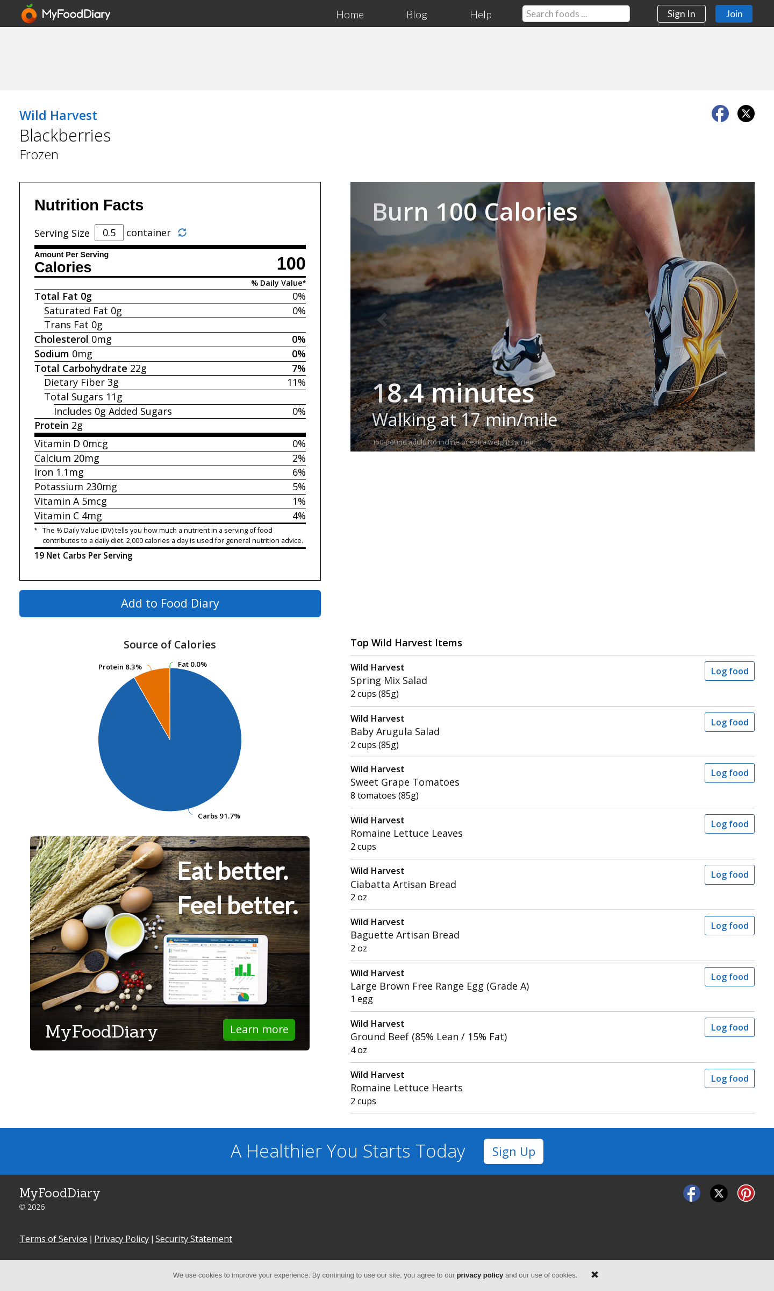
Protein (51, 425)
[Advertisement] (387, 58)
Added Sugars (140, 411)
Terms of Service (53, 1239)
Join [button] (734, 13)
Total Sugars (73, 396)
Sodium (51, 353)
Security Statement (193, 1239)
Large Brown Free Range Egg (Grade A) (502, 979)
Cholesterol (61, 339)
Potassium (58, 486)
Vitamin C (56, 515)
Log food (730, 671)
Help (481, 14)
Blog (416, 14)
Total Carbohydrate (80, 368)
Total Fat (56, 296)
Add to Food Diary (170, 603)
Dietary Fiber (74, 382)
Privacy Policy (121, 1239)
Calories (63, 267)
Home (350, 14)
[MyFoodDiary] (67, 13)
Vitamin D (57, 443)
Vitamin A (56, 501)
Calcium (52, 458)
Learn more (259, 1029)
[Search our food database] (576, 13)
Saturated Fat (76, 310)
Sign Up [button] (513, 1151)
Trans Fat (66, 324)
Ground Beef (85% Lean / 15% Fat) (502, 1030)
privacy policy (480, 1275)
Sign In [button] (682, 13)
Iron (43, 471)
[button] (380, 316)
